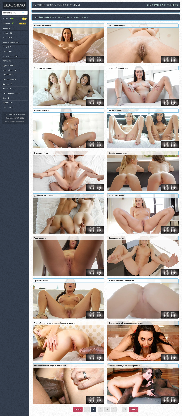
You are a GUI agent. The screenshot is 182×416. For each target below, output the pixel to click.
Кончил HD (7, 52)
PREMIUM (15, 18)
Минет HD (7, 47)
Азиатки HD (7, 33)
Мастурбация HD (10, 70)
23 (125, 409)
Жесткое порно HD (10, 56)
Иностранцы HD (9, 79)
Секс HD (6, 98)
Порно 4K (15, 23)
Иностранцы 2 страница (77, 17)
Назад (78, 409)
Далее (133, 409)
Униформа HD (8, 107)
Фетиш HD (7, 61)
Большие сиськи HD (11, 42)
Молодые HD (8, 38)
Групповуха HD (9, 65)
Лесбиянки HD (8, 89)
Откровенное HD (9, 75)
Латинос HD (7, 84)
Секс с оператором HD (12, 93)
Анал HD (6, 28)
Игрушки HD (7, 103)
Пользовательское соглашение (14, 114)
